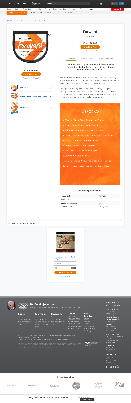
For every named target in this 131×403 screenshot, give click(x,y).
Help (58, 12)
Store (16, 21)
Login (121, 3)
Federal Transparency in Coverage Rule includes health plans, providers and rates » (38, 347)
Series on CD (32, 21)
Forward (42, 21)
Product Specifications (105, 59)
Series (23, 21)
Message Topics (86, 59)
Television (40, 313)
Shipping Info (67, 12)
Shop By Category (17, 13)
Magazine (57, 313)
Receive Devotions (87, 400)
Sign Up (114, 3)
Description (71, 59)
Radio (21, 313)
